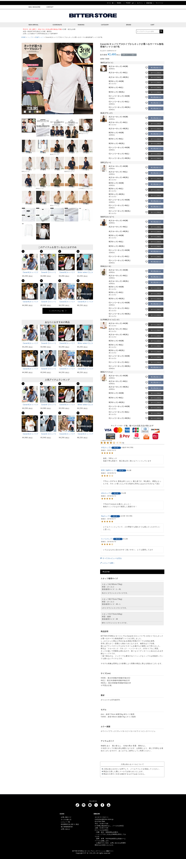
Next (90, 78)
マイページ (159, 3)
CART (152, 25)
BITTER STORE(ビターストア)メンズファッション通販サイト (93, 851)
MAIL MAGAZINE (34, 7)
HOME (23, 37)
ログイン (140, 3)
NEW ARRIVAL (34, 25)
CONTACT (49, 7)
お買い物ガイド (66, 817)
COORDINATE (57, 25)
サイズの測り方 (66, 819)
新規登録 (149, 3)
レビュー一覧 (65, 822)
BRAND (128, 25)
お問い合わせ (65, 829)
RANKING (81, 25)
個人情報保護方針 (67, 827)
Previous (24, 78)
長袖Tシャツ (39, 37)
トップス (30, 37)
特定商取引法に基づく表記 (70, 824)
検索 (161, 31)
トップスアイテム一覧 (56, 311)
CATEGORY (105, 25)
